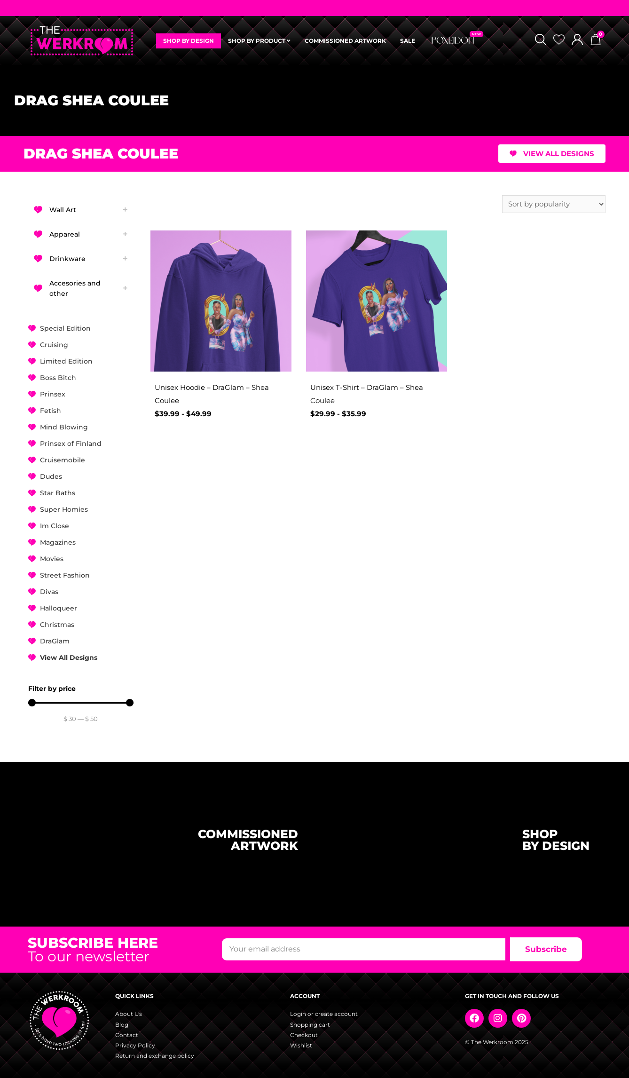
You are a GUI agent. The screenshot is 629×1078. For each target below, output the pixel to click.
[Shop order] (553, 204)
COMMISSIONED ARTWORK (345, 40)
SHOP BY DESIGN (188, 40)
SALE (407, 40)
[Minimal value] (81, 702)
